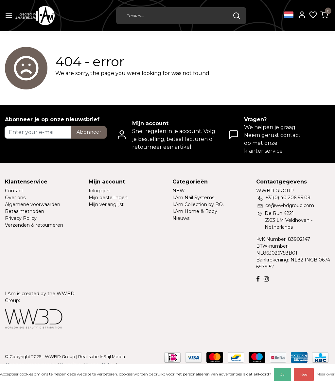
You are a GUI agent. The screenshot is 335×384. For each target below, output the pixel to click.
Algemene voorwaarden (32, 204)
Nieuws (180, 218)
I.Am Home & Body (194, 211)
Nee (303, 374)
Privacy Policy (21, 218)
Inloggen (99, 191)
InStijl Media (112, 356)
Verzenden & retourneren (34, 225)
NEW (178, 191)
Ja (282, 374)
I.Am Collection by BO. (198, 204)
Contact (14, 191)
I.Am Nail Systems (193, 198)
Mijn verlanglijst (106, 204)
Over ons (15, 198)
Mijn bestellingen (108, 198)
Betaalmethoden (24, 211)
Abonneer (89, 132)
